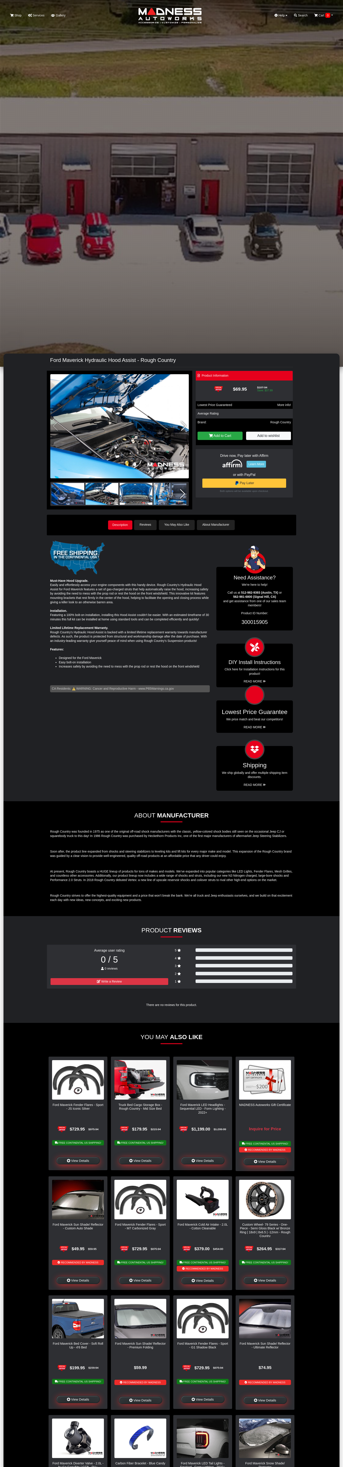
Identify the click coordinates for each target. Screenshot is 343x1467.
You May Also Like (178, 524)
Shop (16, 15)
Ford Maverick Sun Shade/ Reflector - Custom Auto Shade (78, 1226)
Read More (255, 726)
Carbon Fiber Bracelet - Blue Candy (140, 1463)
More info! (284, 405)
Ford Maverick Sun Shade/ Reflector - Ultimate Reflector (265, 1345)
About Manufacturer (217, 524)
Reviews (146, 524)
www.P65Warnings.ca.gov (156, 688)
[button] (184, 426)
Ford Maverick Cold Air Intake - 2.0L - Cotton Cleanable (203, 1226)
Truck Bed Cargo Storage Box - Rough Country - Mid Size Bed (140, 1106)
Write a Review (109, 981)
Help (281, 15)
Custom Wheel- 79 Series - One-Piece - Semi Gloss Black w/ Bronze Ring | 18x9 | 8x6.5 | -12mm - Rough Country (265, 1229)
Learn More (256, 464)
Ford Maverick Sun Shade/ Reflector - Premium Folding (140, 1345)
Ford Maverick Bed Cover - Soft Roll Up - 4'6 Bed (78, 1345)
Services (36, 15)
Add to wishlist (268, 436)
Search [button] (301, 15)
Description (120, 524)
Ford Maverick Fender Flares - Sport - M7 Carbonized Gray (140, 1226)
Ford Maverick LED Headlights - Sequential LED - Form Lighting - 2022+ (203, 1108)
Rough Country (280, 422)
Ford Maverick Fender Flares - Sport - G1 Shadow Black (202, 1345)
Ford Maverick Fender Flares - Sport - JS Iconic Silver (78, 1106)
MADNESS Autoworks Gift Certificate (265, 1104)
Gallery (58, 15)
